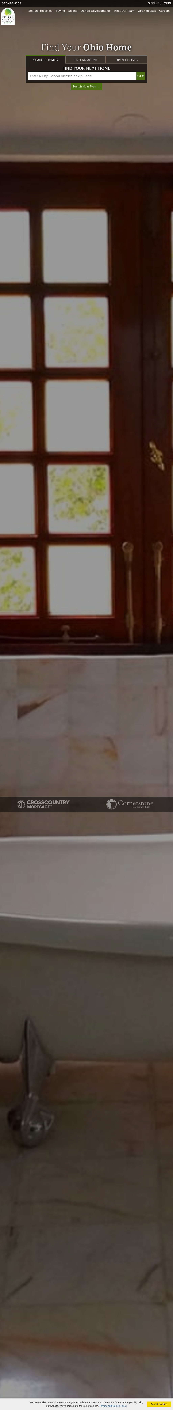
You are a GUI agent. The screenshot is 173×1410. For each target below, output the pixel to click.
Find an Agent (86, 60)
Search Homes (45, 60)
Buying (60, 10)
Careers (164, 10)
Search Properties (40, 10)
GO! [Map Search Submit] (140, 76)
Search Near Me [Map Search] (86, 86)
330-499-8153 (11, 3)
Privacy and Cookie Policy (113, 1406)
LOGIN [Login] (167, 3)
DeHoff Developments (95, 10)
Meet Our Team (124, 10)
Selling (73, 10)
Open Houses (147, 10)
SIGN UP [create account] (153, 3)
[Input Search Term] (82, 76)
